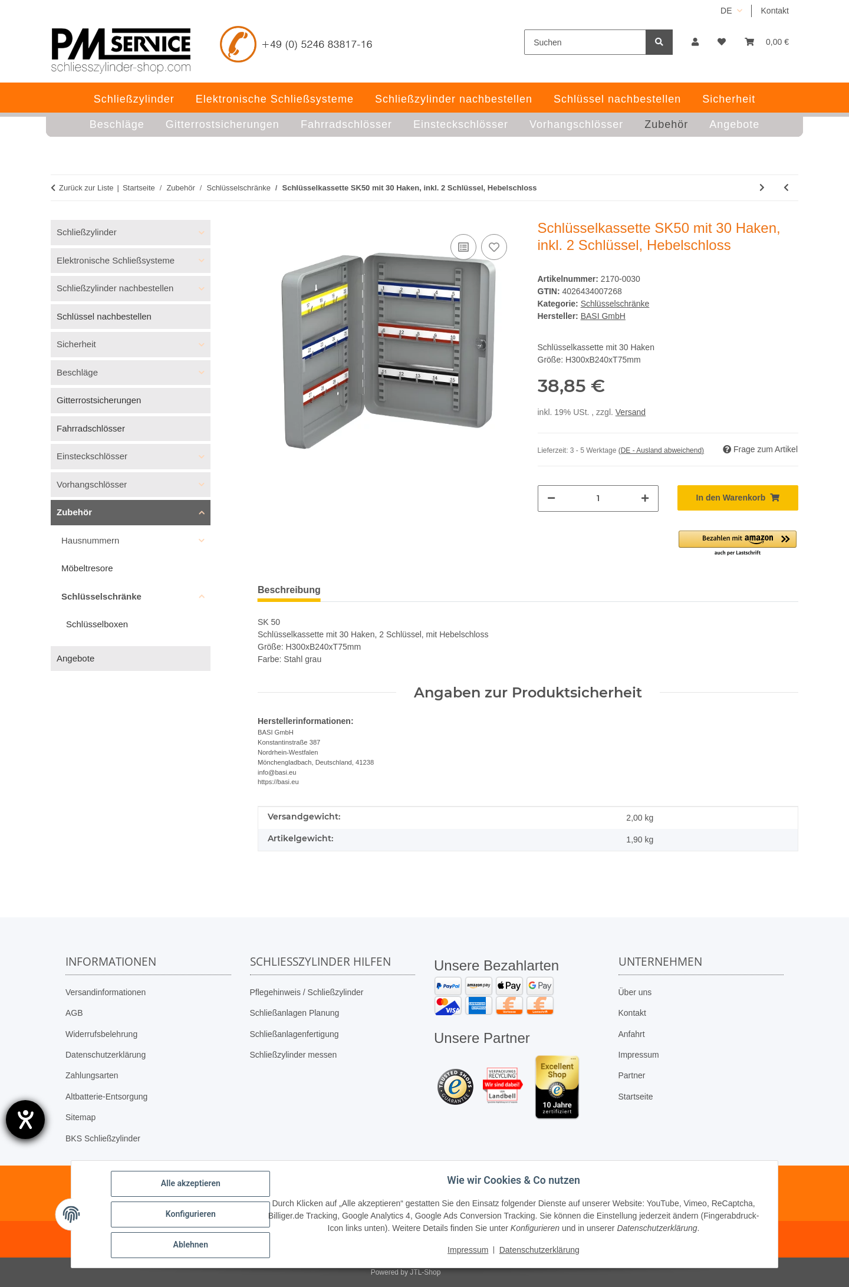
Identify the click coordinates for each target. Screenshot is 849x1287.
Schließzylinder (87, 232)
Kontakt (775, 10)
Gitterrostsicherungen (99, 400)
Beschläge (77, 372)
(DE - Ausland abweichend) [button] (661, 450)
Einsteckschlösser (92, 456)
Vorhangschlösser (92, 484)
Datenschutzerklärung (105, 1054)
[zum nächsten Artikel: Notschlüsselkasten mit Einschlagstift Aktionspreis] (762, 187)
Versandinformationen (105, 992)
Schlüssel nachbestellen (104, 316)
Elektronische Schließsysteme (116, 260)
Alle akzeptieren (191, 1184)
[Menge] (598, 498)
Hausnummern (90, 540)
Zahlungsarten (92, 1075)
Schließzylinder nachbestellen (115, 288)
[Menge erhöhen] (645, 498)
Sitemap (80, 1117)
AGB (74, 1013)
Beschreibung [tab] (289, 590)
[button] (695, 42)
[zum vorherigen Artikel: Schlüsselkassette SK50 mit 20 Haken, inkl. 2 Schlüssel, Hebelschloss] (786, 187)
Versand (631, 412)
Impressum (638, 1054)
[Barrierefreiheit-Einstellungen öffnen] (25, 1119)
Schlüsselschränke (615, 303)
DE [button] (726, 10)
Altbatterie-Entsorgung (106, 1096)
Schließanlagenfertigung (294, 1034)
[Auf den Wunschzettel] (494, 247)
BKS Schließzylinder (102, 1138)
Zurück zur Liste (86, 187)
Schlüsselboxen (97, 624)
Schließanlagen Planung (295, 1013)
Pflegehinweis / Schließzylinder (307, 992)
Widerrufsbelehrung (101, 1034)
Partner (632, 1075)
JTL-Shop (425, 1272)
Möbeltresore (87, 568)
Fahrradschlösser (91, 428)
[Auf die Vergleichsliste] (463, 247)
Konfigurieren (191, 1214)
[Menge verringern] (551, 498)
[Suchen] (585, 42)
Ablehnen (190, 1245)
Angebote (75, 658)
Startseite (635, 1096)
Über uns (635, 992)
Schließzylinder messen (293, 1054)
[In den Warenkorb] (737, 498)
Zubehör (74, 512)
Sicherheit (76, 344)
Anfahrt (631, 1034)
